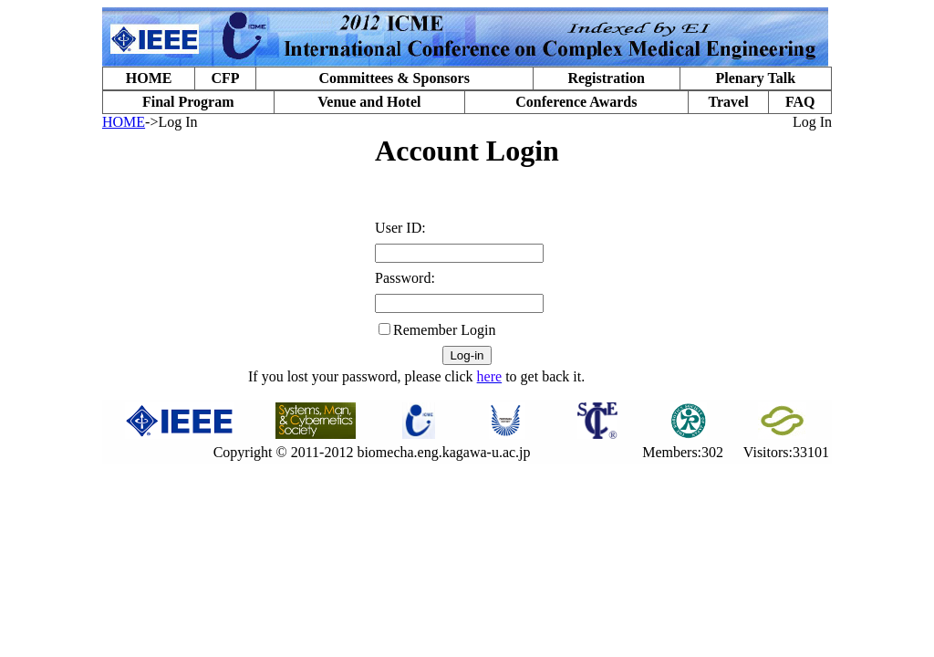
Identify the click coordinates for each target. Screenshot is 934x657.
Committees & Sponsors (394, 78)
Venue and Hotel (368, 102)
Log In (812, 122)
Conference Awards (576, 102)
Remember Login (444, 330)
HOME (149, 78)
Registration (605, 78)
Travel (728, 102)
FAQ (800, 102)
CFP (225, 78)
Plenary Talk (755, 78)
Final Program (188, 102)
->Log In (171, 122)
